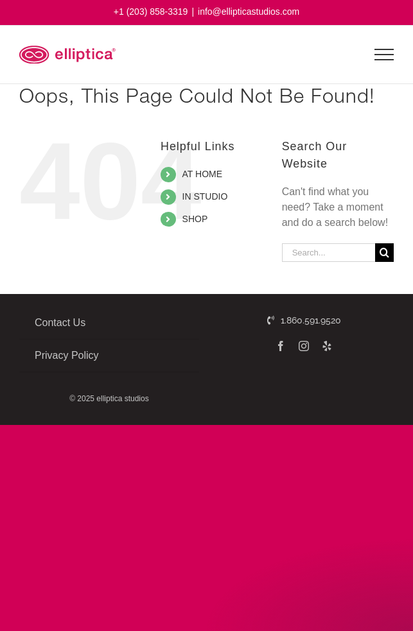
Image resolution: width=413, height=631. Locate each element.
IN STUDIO (205, 196)
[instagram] (304, 346)
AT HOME (202, 174)
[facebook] (281, 346)
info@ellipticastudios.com (248, 11)
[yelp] (327, 346)
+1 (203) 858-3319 (151, 11)
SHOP (195, 219)
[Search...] (328, 252)
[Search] (384, 252)
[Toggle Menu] (384, 54)
